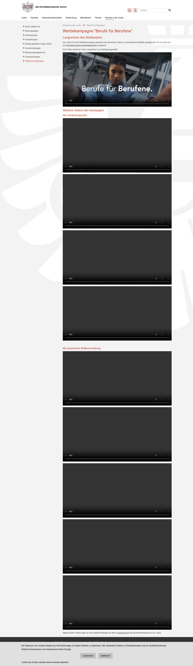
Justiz (24, 18)
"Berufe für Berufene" (34, 61)
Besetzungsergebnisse (35, 52)
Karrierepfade (31, 35)
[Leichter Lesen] (130, 10)
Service (98, 18)
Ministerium (85, 18)
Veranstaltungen (32, 57)
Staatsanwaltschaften (52, 18)
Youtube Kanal (122, 633)
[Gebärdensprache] (136, 10)
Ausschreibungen (33, 48)
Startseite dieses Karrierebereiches (81, 45)
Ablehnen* (105, 656)
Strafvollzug (71, 18)
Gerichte (34, 18)
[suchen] (153, 10)
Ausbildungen (31, 39)
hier (69, 649)
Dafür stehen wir (32, 26)
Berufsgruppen (31, 31)
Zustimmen (88, 656)
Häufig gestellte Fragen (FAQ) (38, 44)
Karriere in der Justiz (114, 18)
